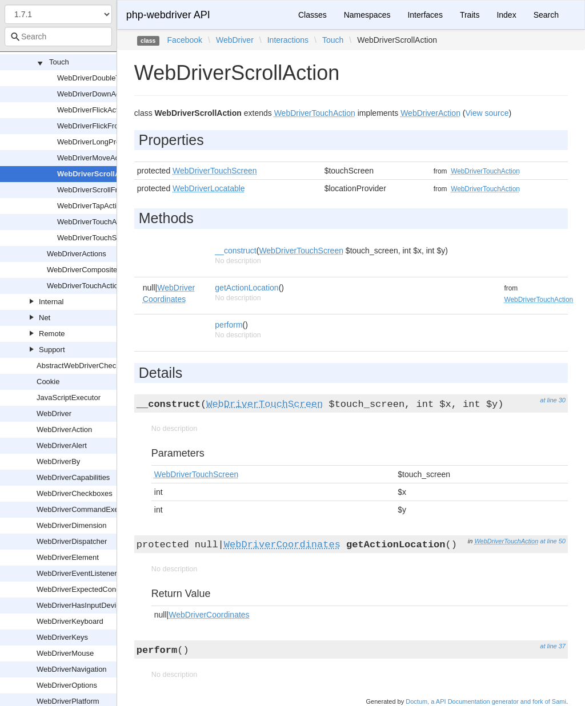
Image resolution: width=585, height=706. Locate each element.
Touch (59, 62)
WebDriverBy (58, 461)
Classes (312, 14)
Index (506, 14)
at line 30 (553, 400)
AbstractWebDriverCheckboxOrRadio (98, 365)
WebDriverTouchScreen (96, 237)
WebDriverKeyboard (70, 621)
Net (44, 317)
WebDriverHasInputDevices (82, 605)
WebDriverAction (64, 429)
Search (546, 14)
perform (228, 324)
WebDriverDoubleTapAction (102, 78)
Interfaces (424, 14)
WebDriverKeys (62, 637)
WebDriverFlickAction (92, 110)
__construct (235, 250)
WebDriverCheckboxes (75, 493)
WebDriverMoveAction (94, 158)
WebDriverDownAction (94, 94)
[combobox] (58, 36)
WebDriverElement (68, 557)
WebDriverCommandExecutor (86, 509)
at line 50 (553, 541)
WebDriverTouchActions (86, 285)
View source (487, 113)
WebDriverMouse (65, 653)
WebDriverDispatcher (72, 541)
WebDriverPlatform (68, 701)
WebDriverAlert (62, 445)
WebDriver (54, 413)
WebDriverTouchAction (95, 221)
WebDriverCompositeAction (92, 269)
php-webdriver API (168, 15)
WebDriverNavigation (72, 669)
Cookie (48, 381)
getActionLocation (246, 287)
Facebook (184, 40)
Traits (469, 14)
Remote (52, 333)
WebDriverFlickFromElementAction (115, 126)
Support (52, 349)
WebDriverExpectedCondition (85, 589)
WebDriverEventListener (77, 573)
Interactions (287, 40)
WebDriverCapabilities (73, 477)
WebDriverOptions (67, 685)
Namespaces (367, 14)
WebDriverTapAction (91, 205)
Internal (51, 301)
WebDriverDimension (72, 525)
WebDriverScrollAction (97, 174)
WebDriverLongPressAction (102, 142)
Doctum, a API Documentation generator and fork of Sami (486, 701)
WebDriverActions (76, 253)
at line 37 (553, 646)
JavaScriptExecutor (69, 397)
